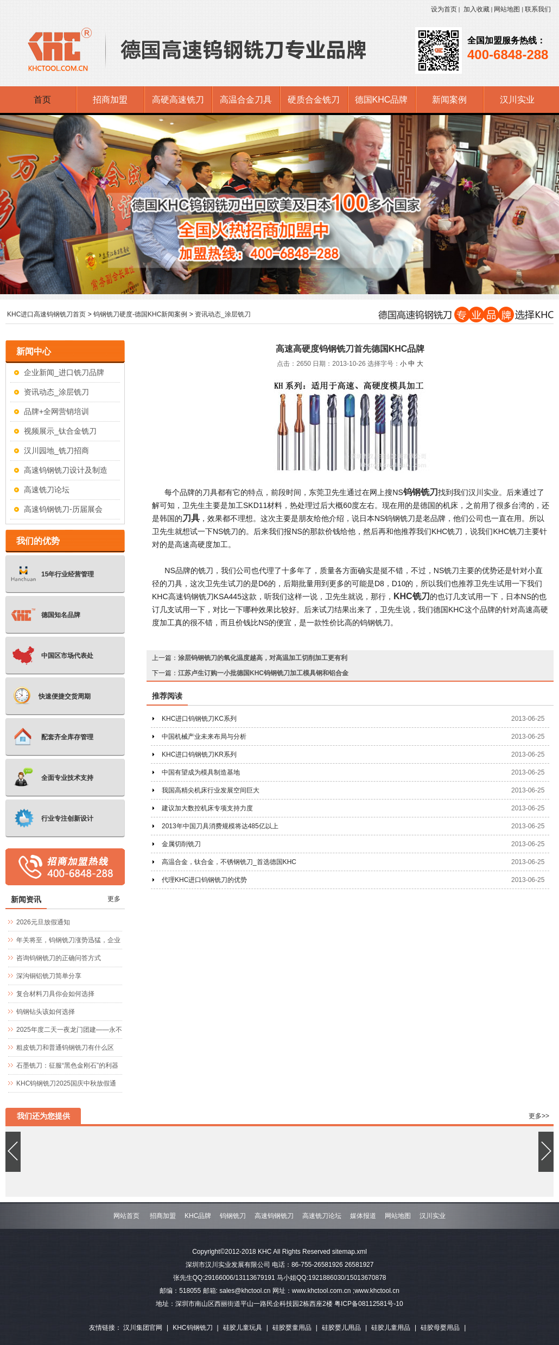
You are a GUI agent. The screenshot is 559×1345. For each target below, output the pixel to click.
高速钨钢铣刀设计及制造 (65, 470)
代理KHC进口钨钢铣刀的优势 (204, 880)
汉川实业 (433, 1216)
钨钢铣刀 (420, 492)
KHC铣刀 (411, 596)
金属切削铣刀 (181, 844)
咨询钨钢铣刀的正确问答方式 (58, 958)
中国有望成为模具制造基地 (201, 772)
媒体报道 (363, 1216)
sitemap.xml (349, 1251)
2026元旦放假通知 (43, 922)
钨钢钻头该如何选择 (45, 1012)
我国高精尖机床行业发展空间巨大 (210, 790)
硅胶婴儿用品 (341, 1327)
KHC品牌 (198, 1216)
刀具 (191, 518)
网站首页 (126, 1216)
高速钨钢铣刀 (274, 1216)
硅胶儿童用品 (390, 1327)
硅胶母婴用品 (440, 1327)
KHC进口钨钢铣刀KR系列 (199, 754)
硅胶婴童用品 (292, 1327)
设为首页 (444, 9)
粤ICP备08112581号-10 (368, 1304)
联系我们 (538, 9)
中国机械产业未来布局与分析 (204, 736)
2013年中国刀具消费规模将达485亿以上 (220, 826)
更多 (113, 899)
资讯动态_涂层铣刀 (223, 314)
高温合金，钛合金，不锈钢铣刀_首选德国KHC (229, 862)
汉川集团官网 (142, 1327)
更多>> (539, 1116)
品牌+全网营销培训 (56, 411)
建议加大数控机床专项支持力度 (207, 808)
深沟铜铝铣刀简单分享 (48, 976)
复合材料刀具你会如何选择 (55, 994)
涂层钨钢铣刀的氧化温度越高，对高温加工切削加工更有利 (262, 658)
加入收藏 (476, 9)
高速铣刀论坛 (46, 489)
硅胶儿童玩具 (242, 1327)
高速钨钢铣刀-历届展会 (63, 509)
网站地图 (507, 9)
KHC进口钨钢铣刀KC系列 (199, 718)
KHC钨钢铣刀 (192, 1327)
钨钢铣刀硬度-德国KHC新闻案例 (140, 314)
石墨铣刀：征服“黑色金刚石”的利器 (67, 1065)
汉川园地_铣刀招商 (56, 450)
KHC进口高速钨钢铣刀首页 (46, 314)
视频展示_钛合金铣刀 (60, 431)
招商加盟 (163, 1216)
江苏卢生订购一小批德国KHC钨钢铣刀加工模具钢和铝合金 (263, 673)
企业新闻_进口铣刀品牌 (64, 372)
